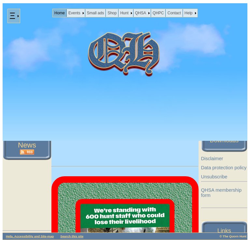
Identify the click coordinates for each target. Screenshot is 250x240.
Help (189, 13)
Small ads (95, 13)
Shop (112, 13)
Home (59, 13)
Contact (174, 13)
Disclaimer (212, 158)
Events (74, 13)
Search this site (71, 236)
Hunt (124, 13)
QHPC (158, 13)
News (27, 145)
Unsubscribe (214, 177)
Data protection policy (224, 167)
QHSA (140, 13)
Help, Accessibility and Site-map (30, 236)
